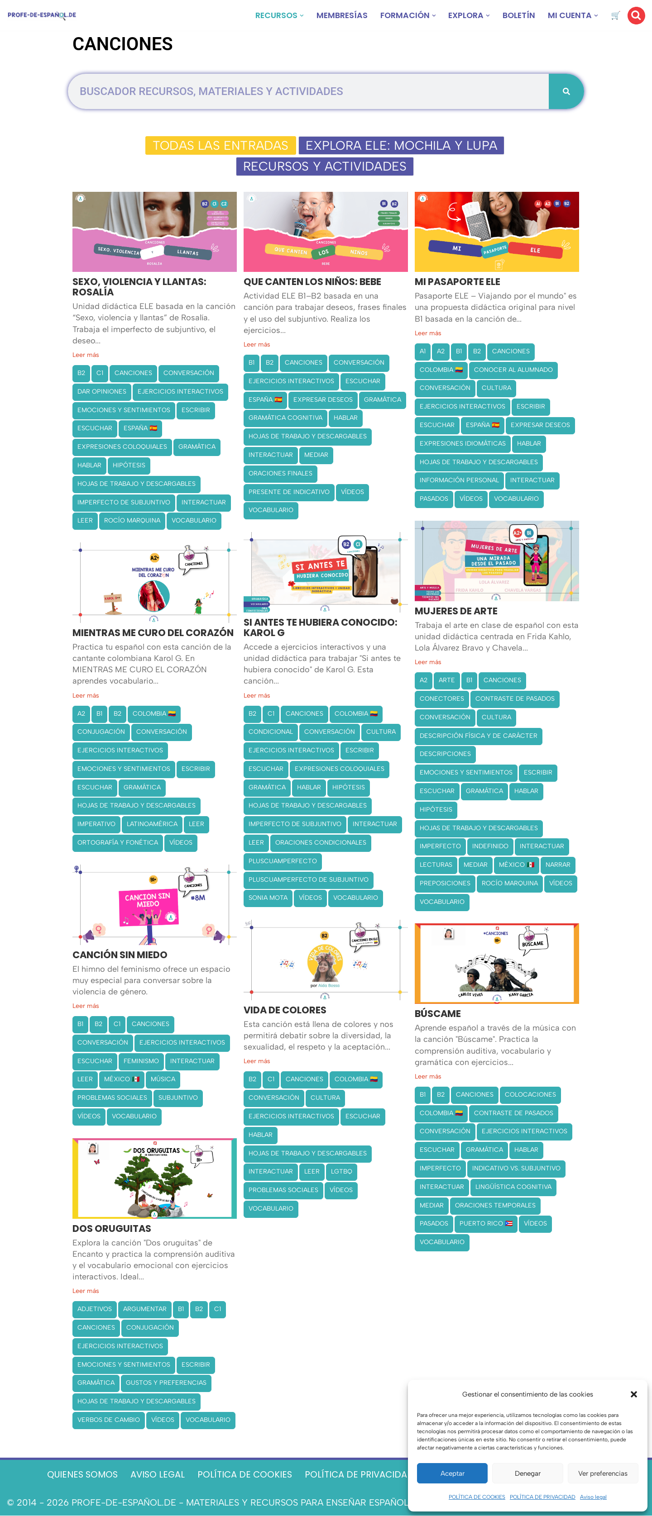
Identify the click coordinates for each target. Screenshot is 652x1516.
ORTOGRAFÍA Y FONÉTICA (117, 843)
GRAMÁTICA (197, 447)
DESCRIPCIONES (445, 755)
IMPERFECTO (440, 847)
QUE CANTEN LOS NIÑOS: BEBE (312, 283)
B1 (251, 363)
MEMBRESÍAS (338, 15)
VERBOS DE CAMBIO (108, 1420)
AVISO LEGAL (155, 1475)
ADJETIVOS (94, 1310)
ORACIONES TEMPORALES (495, 1206)
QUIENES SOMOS (78, 1475)
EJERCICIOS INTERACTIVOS (180, 392)
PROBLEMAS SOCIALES (112, 1099)
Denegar (528, 1473)
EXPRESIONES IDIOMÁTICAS (463, 444)
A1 (423, 352)
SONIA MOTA (268, 899)
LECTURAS (436, 866)
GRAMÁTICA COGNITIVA (285, 419)
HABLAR (89, 466)
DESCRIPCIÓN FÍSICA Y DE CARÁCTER (478, 736)
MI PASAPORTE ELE (457, 283)
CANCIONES (133, 373)
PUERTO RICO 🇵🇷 (486, 1224)
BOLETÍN (518, 15)
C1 (99, 373)
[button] (633, 1394)
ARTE (447, 681)
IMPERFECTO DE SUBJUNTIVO (123, 503)
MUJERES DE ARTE (456, 612)
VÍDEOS (352, 492)
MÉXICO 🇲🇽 (516, 866)
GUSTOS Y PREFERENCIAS (166, 1384)
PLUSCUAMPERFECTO (283, 861)
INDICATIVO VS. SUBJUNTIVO (516, 1169)
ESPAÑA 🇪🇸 (140, 429)
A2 (441, 352)
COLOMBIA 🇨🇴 (441, 370)
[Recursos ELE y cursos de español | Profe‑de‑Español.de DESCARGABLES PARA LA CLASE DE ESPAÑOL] (42, 15)
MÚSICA (163, 1080)
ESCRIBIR (196, 410)
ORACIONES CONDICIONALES (320, 843)
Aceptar (453, 1473)
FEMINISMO (141, 1061)
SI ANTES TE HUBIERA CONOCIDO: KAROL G (321, 629)
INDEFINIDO (490, 847)
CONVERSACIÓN (188, 373)
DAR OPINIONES (101, 392)
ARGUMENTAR (145, 1310)
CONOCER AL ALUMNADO (513, 370)
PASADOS (434, 500)
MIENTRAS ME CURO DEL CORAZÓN (153, 634)
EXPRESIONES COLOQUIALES (122, 447)
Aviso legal (593, 1497)
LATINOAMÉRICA (152, 825)
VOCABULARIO (194, 521)
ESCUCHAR (94, 429)
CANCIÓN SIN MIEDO (120, 956)
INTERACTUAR (204, 503)
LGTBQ (341, 1172)
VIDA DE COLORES (285, 1011)
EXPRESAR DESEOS (323, 400)
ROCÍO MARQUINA (132, 521)
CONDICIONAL (271, 733)
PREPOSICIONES (445, 884)
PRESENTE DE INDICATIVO (289, 492)
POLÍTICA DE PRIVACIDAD (542, 1497)
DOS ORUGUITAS (111, 1230)
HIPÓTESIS (129, 466)
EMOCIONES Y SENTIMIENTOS (123, 410)
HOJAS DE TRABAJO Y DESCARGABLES (136, 484)
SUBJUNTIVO (178, 1099)
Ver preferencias (603, 1473)
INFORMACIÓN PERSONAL (459, 481)
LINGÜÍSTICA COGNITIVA (513, 1187)
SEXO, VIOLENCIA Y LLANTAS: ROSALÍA (139, 288)
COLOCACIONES (530, 1095)
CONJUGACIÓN (101, 733)
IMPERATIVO (96, 825)
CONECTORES (442, 699)
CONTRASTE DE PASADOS (515, 699)
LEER (85, 521)
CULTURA (496, 389)
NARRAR (558, 866)
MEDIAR (316, 455)
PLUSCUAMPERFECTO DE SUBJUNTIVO (309, 880)
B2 (81, 373)
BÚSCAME (438, 1015)
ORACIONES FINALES (280, 474)
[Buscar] (636, 15)
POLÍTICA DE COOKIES (477, 1497)
